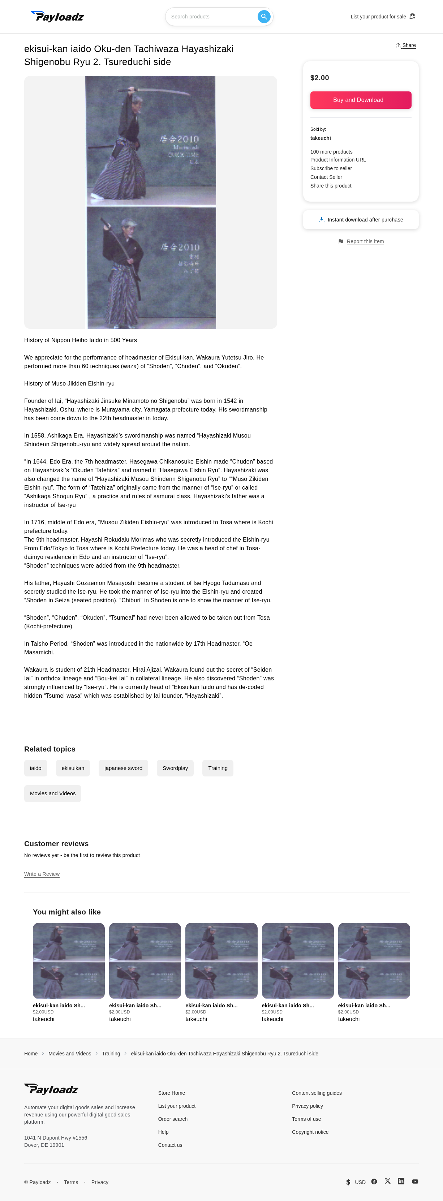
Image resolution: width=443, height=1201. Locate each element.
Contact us (170, 1145)
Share (405, 45)
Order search (173, 1119)
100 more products (331, 152)
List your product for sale (383, 16)
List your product (177, 1106)
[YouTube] (415, 1181)
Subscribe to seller (331, 168)
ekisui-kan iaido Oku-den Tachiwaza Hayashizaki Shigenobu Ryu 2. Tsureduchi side (224, 1053)
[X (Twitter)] (388, 1181)
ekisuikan (73, 768)
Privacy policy (307, 1106)
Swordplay (175, 768)
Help (163, 1132)
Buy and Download (361, 100)
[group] (69, 973)
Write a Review (42, 874)
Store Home (171, 1093)
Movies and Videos (53, 793)
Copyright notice (310, 1132)
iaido (36, 768)
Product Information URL (338, 160)
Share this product (331, 186)
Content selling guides (317, 1093)
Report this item (361, 241)
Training (218, 768)
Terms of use (306, 1119)
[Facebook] (374, 1181)
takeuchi (320, 138)
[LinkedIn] (401, 1181)
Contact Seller (326, 177)
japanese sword (123, 768)
